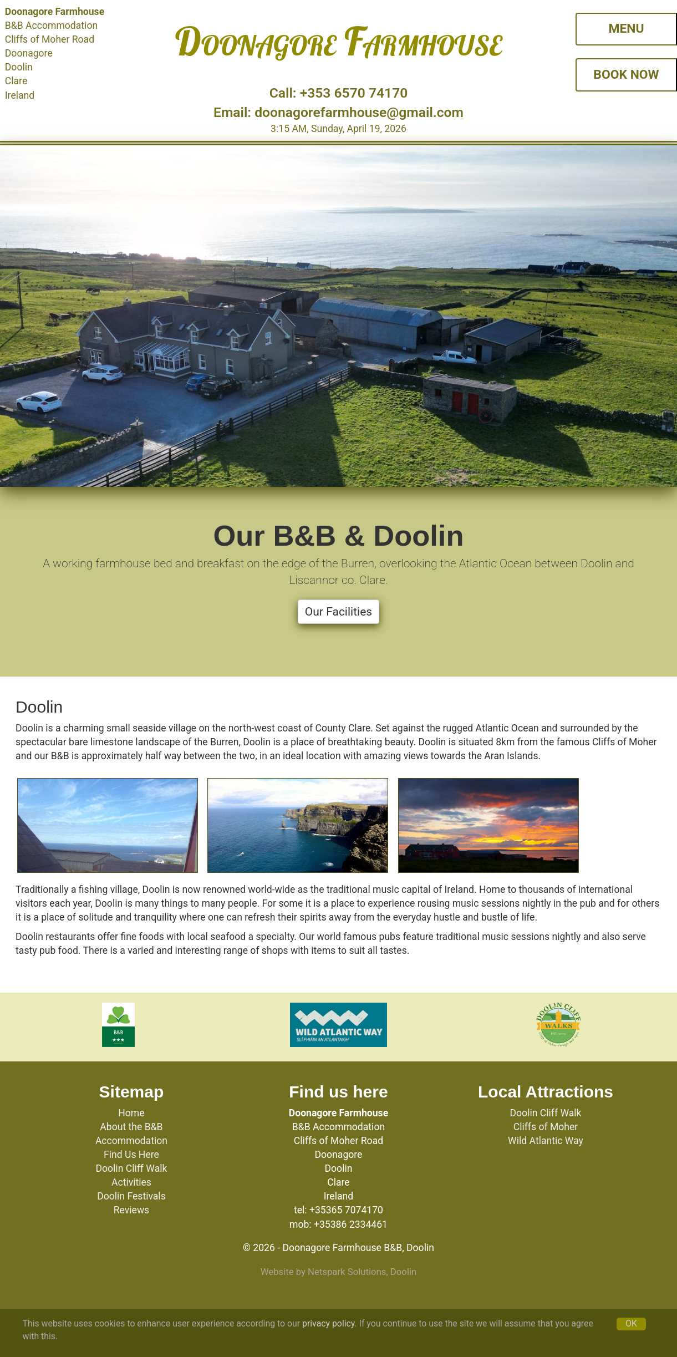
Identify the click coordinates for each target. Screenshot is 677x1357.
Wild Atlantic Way (545, 1140)
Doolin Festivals (131, 1196)
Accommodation (131, 1140)
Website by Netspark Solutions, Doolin (339, 1271)
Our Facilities (338, 611)
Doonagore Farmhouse (338, 41)
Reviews (132, 1210)
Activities (131, 1182)
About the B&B (131, 1126)
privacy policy (328, 1323)
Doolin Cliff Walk (131, 1168)
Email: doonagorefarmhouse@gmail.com (338, 112)
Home (131, 1113)
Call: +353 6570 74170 (338, 93)
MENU (626, 28)
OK (631, 1323)
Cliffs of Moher (545, 1126)
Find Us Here (131, 1154)
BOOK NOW (626, 74)
